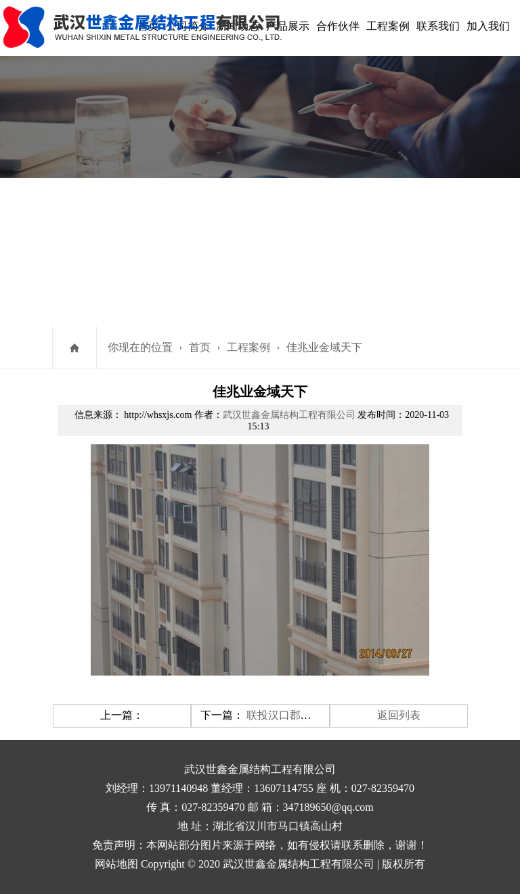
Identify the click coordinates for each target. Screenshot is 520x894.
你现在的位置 (140, 347)
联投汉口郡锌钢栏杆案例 (306, 715)
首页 (200, 347)
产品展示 (287, 26)
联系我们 (438, 26)
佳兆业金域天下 (324, 347)
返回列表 (398, 715)
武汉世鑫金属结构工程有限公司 (289, 415)
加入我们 (488, 26)
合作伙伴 (338, 26)
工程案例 (388, 26)
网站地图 (116, 864)
